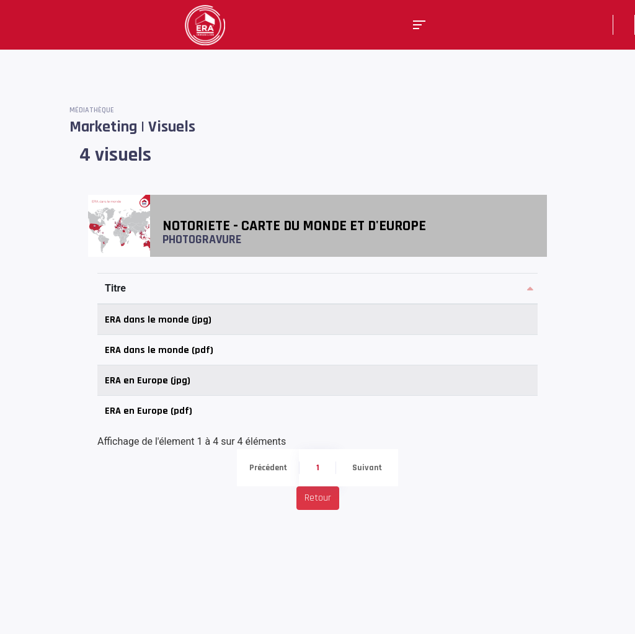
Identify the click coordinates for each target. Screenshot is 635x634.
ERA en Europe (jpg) (147, 380)
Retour (317, 497)
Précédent (268, 467)
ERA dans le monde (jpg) (158, 319)
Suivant (367, 467)
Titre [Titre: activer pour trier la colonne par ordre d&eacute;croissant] (115, 288)
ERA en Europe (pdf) (148, 410)
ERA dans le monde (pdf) (159, 350)
